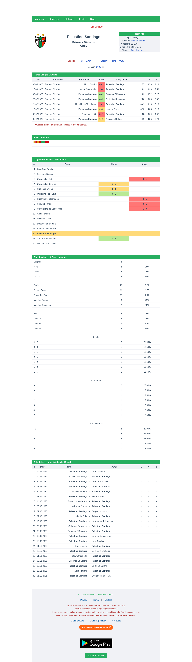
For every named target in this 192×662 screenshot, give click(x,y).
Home (81, 61)
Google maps (137, 50)
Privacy (83, 600)
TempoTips (96, 26)
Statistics (69, 19)
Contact (108, 600)
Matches (39, 19)
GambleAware (77, 621)
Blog (92, 19)
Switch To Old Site (96, 656)
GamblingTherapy (98, 621)
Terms (96, 600)
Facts (82, 19)
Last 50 (104, 61)
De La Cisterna (138, 41)
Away (88, 61)
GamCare (116, 621)
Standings (54, 19)
